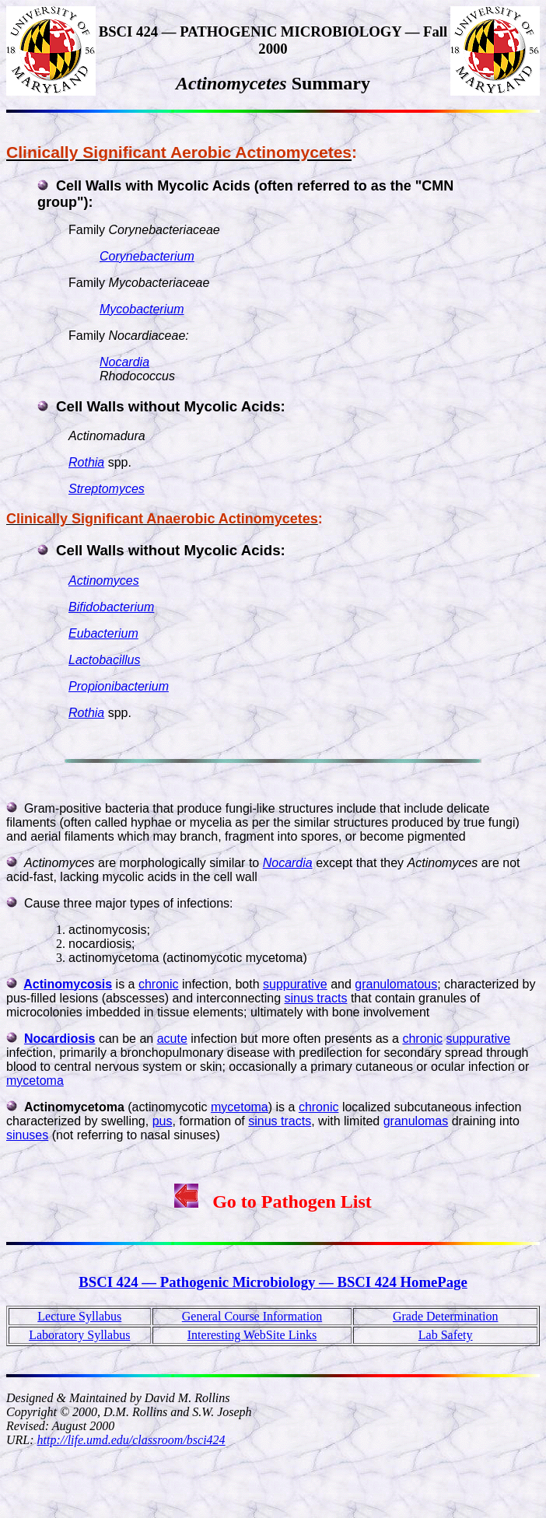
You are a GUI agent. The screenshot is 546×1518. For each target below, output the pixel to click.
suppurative (295, 984)
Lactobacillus (104, 659)
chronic (158, 984)
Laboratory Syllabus (79, 1334)
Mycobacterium (142, 309)
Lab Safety (445, 1334)
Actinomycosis (67, 984)
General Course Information (252, 1316)
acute (172, 1038)
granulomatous (396, 984)
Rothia (86, 462)
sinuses (27, 1135)
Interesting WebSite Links (252, 1334)
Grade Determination (446, 1316)
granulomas (416, 1121)
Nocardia (124, 362)
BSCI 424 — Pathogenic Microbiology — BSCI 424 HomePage (273, 1282)
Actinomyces (103, 580)
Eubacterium (103, 633)
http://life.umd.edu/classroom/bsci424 (131, 1439)
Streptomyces (106, 488)
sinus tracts (316, 998)
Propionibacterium (118, 686)
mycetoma (35, 1080)
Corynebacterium (147, 256)
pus (162, 1121)
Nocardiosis (60, 1038)
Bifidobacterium (111, 607)
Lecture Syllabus (79, 1316)
